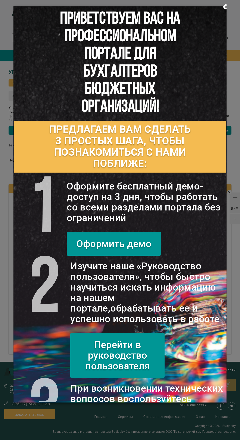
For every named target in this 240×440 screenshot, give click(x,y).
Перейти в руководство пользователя (117, 355)
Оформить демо (114, 243)
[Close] (226, 7)
